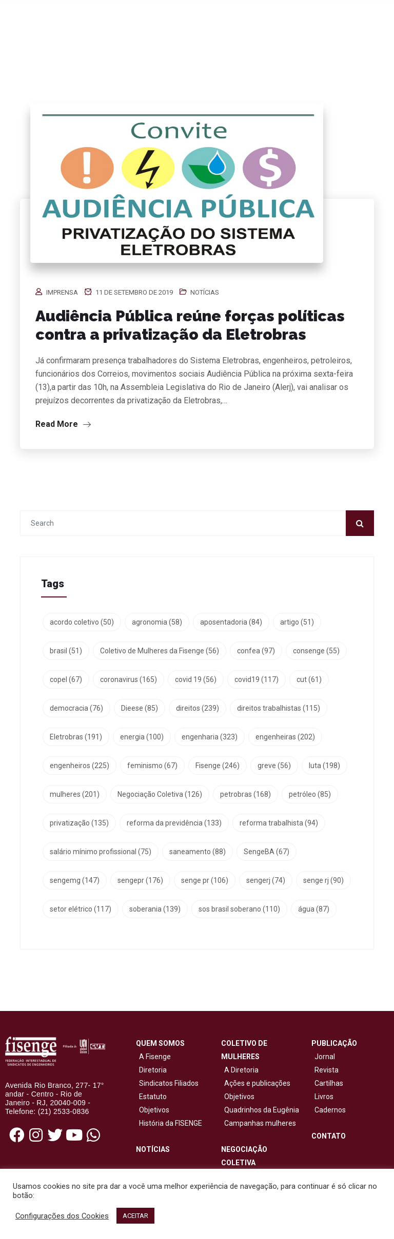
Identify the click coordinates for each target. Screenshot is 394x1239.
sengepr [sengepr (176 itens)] (140, 880)
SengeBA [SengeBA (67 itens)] (266, 852)
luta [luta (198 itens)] (324, 765)
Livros (323, 1096)
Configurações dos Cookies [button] (62, 1216)
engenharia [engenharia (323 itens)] (210, 737)
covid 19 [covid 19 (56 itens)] (195, 679)
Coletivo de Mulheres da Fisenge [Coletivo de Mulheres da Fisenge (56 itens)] (159, 651)
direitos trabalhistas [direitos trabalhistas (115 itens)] (278, 708)
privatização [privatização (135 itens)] (79, 823)
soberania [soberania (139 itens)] (155, 909)
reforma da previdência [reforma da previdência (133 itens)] (174, 823)
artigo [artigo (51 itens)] (297, 622)
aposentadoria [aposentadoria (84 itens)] (231, 622)
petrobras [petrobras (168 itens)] (245, 794)
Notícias (204, 292)
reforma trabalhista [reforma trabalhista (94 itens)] (279, 823)
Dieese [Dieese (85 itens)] (139, 708)
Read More (63, 424)
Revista (326, 1070)
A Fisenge (153, 1056)
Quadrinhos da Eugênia (260, 1110)
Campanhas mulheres (258, 1123)
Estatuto (151, 1096)
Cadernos (330, 1110)
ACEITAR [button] (135, 1216)
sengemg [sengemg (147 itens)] (75, 880)
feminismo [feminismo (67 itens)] (152, 765)
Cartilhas (328, 1083)
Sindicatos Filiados (167, 1083)
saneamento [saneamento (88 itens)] (197, 852)
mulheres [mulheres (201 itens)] (75, 794)
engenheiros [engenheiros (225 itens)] (79, 765)
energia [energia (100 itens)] (142, 737)
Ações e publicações (255, 1083)
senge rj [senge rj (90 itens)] (323, 880)
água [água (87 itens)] (313, 909)
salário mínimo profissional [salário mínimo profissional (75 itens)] (100, 852)
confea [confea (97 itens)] (256, 651)
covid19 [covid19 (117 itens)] (256, 679)
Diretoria (151, 1070)
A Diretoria (240, 1070)
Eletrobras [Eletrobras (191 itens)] (76, 737)
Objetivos (152, 1110)
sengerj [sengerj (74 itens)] (265, 880)
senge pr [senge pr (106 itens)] (204, 880)
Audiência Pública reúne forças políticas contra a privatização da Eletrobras (190, 325)
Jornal (324, 1056)
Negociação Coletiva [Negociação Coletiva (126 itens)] (159, 794)
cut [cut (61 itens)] (309, 679)
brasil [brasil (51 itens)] (66, 651)
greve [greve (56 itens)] (274, 765)
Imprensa (62, 292)
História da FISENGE (169, 1123)
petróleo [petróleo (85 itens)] (310, 794)
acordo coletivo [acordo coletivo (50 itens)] (82, 622)
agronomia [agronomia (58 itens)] (157, 622)
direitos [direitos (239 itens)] (197, 708)
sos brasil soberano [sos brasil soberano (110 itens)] (239, 909)
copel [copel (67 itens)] (66, 679)
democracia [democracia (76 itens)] (76, 708)
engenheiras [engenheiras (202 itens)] (285, 737)
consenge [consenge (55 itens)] (316, 651)
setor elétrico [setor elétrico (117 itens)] (80, 909)
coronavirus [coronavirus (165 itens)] (128, 679)
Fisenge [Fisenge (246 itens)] (217, 765)
